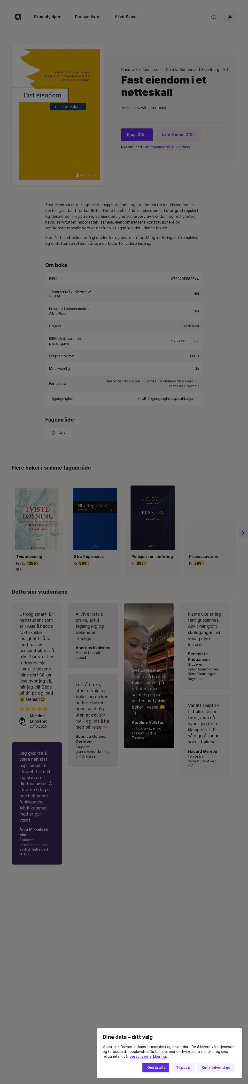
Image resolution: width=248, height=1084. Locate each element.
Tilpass (183, 1067)
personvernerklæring (148, 1056)
